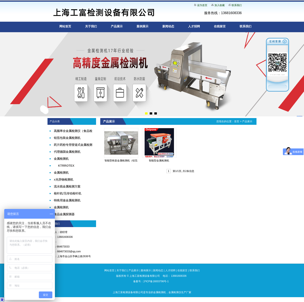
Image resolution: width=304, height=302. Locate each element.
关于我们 (91, 26)
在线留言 (220, 26)
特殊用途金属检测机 (67, 200)
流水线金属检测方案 (67, 186)
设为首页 (202, 5)
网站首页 (65, 26)
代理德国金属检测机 (67, 151)
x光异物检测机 (63, 179)
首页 (236, 121)
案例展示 (142, 26)
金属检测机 (61, 158)
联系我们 (237, 5)
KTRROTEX (66, 165)
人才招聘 (194, 26)
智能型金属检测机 (159, 160)
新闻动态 (168, 26)
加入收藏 (219, 5)
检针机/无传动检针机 (67, 193)
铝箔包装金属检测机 (67, 138)
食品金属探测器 (64, 214)
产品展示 (117, 26)
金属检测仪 (174, 292)
